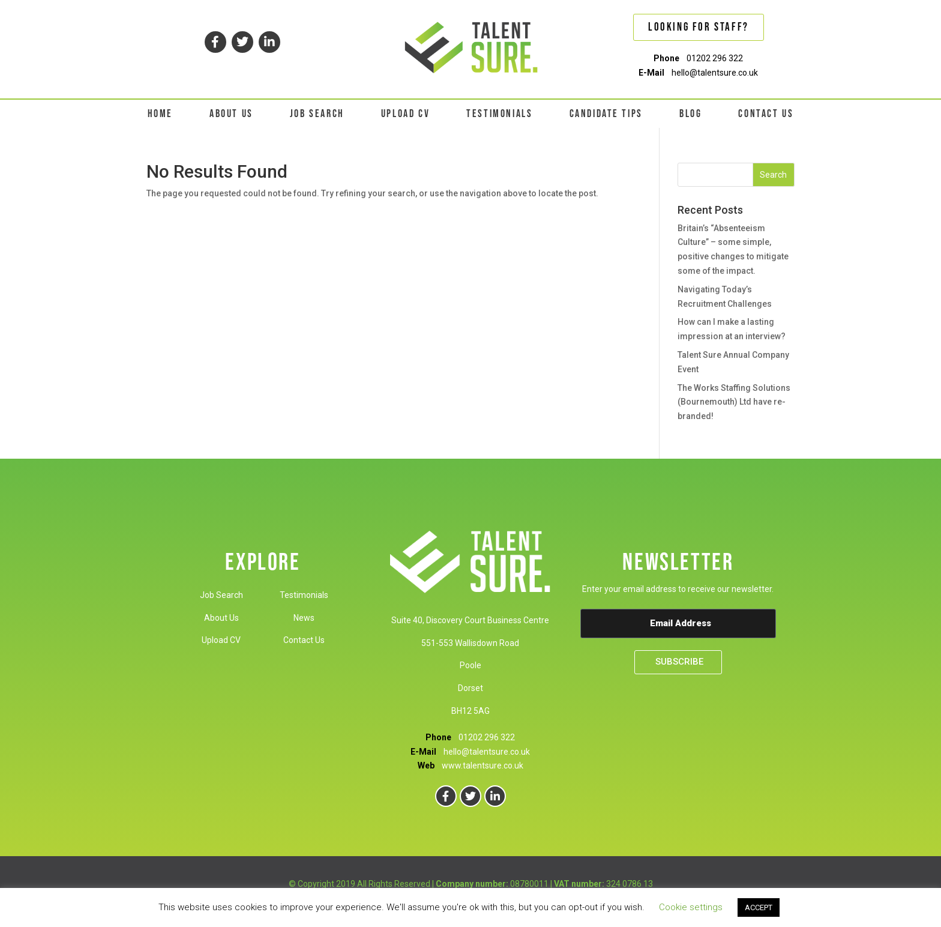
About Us (221, 618)
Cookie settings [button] (691, 907)
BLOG (690, 113)
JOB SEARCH (317, 113)
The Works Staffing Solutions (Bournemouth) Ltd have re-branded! (734, 402)
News (303, 618)
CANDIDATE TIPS (606, 113)
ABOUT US (231, 113)
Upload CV (221, 640)
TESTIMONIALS (499, 113)
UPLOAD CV (405, 113)
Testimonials (304, 595)
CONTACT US (765, 113)
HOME (160, 113)
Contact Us (304, 640)
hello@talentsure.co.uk (715, 72)
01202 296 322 (715, 58)
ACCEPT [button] (758, 907)
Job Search (221, 595)
